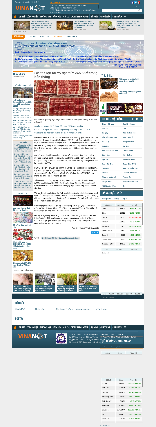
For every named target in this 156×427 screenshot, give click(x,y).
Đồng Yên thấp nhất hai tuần (63, 8)
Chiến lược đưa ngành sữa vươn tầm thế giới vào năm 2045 (43, 289)
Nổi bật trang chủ (23, 85)
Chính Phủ (20, 309)
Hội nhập (94, 17)
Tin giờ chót (55, 2)
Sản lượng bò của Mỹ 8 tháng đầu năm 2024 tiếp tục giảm (58, 126)
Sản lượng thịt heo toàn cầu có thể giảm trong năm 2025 (58, 133)
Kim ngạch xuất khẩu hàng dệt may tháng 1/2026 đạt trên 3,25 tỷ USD (22, 122)
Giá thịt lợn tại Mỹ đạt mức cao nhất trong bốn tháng (60, 238)
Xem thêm (125, 16)
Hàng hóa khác (72, 36)
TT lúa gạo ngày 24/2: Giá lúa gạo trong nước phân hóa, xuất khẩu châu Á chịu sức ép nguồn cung (128, 24)
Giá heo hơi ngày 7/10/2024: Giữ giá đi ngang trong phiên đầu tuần (62, 129)
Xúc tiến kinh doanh (79, 17)
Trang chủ (15, 16)
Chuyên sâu (105, 17)
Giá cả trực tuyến (112, 193)
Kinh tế (22, 17)
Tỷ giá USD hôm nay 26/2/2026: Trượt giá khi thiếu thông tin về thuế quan (73, 11)
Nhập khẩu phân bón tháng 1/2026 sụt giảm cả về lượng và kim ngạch (23, 176)
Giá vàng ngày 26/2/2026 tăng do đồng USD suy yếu (22, 265)
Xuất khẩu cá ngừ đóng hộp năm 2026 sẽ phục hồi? (88, 289)
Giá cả (66, 17)
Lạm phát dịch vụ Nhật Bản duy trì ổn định (68, 5)
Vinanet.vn (105, 425)
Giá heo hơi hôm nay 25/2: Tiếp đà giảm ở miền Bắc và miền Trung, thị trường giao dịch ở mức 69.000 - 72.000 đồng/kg (41, 25)
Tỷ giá (124, 198)
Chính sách (117, 17)
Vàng (116, 198)
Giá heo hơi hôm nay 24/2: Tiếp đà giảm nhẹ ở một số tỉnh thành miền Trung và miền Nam (84, 24)
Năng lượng (44, 36)
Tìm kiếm (138, 7)
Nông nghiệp (57, 36)
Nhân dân (39, 309)
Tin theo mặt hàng (112, 119)
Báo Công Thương (64, 309)
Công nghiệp (32, 17)
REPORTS (137, 119)
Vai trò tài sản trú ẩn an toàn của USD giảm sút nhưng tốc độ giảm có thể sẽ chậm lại (22, 130)
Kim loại (33, 36)
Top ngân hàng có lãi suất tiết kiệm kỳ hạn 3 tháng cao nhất (22, 111)
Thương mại (45, 17)
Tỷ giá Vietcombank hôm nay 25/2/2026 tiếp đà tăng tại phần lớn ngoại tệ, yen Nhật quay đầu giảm (23, 148)
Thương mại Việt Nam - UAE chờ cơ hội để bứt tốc (22, 116)
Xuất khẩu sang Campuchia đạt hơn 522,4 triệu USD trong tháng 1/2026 (22, 103)
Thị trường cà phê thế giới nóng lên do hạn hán (129, 80)
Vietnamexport (83, 309)
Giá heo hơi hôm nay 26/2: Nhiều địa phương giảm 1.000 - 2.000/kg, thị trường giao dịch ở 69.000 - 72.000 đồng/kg (23, 291)
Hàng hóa (57, 17)
